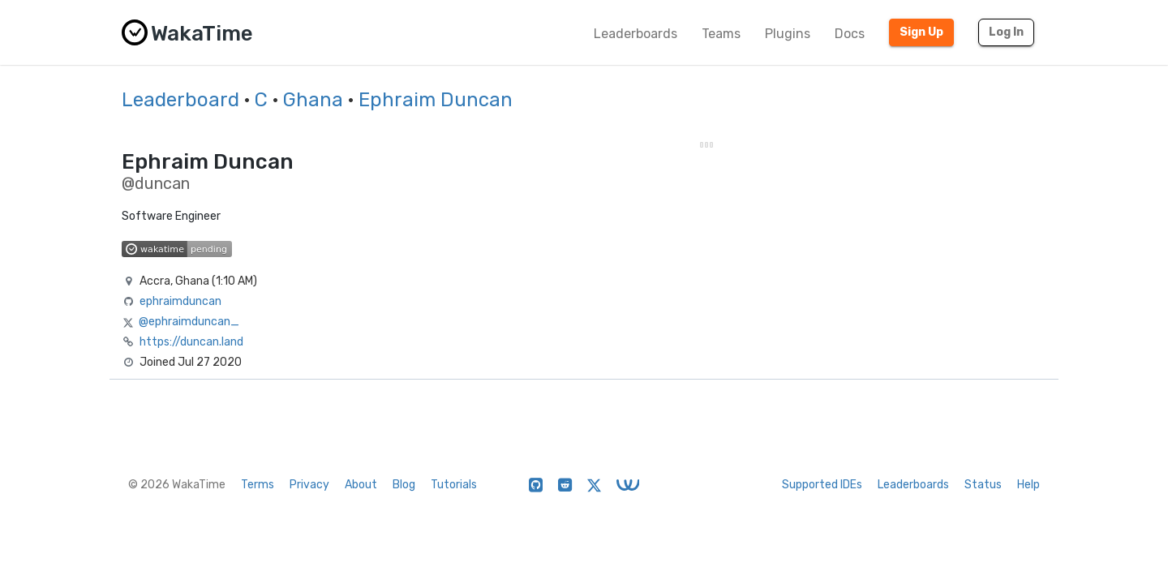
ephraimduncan (180, 301)
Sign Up (921, 32)
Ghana (313, 99)
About (361, 485)
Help (1028, 485)
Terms (257, 485)
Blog (404, 485)
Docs (850, 33)
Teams (721, 33)
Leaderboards (635, 33)
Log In (1006, 32)
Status (983, 485)
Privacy (309, 485)
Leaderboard (180, 99)
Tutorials (454, 485)
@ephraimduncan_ (189, 321)
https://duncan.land (191, 342)
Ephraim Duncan (436, 99)
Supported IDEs (822, 485)
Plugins (787, 33)
